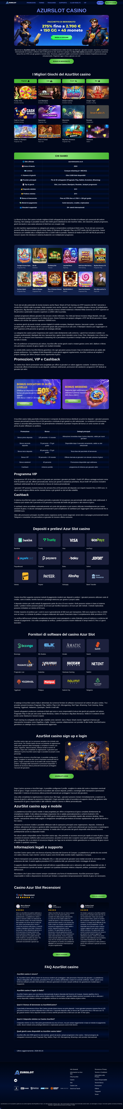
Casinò (72, 1080)
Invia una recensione (98, 896)
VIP (85, 2)
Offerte (97, 1088)
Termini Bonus (99, 1082)
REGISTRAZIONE (111, 2)
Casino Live (73, 1085)
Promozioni (98, 1085)
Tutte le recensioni (61, 954)
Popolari (25, 81)
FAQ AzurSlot (74, 1077)
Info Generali (74, 1069)
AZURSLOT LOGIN (61, 776)
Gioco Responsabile (101, 1080)
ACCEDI (100, 2)
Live (49, 81)
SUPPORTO (63, 2)
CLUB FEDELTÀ (75, 2)
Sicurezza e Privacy (101, 1069)
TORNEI (41, 2)
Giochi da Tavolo (75, 1088)
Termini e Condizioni (101, 1072)
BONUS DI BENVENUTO (61, 61)
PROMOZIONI (31, 2)
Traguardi (98, 1091)
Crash (73, 81)
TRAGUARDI (51, 2)
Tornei (96, 1094)
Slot (97, 81)
